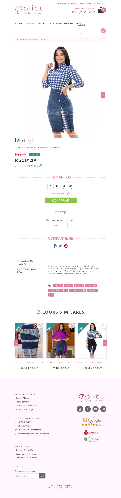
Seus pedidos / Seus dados (27, 454)
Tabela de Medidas (60, 193)
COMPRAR (60, 200)
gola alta (79, 286)
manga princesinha (58, 290)
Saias (39, 24)
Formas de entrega (24, 409)
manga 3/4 (91, 286)
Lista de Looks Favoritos (26, 457)
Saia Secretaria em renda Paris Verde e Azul (29, 363)
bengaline (92, 290)
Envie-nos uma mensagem (29, 430)
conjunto (58, 286)
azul (51, 295)
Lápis (37, 40)
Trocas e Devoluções (24, 450)
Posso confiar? (22, 402)
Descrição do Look (27, 271)
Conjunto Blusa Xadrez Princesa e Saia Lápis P (92, 363)
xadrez (68, 286)
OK (42, 476)
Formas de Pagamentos (26, 405)
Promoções (69, 24)
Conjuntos (30, 24)
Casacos (47, 24)
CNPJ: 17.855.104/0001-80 (60, 488)
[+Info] (60, 148)
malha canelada (77, 290)
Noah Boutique (80, 24)
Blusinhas (57, 24)
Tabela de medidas (25, 262)
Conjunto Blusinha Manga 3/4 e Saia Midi (60, 363)
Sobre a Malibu (22, 398)
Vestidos (19, 24)
